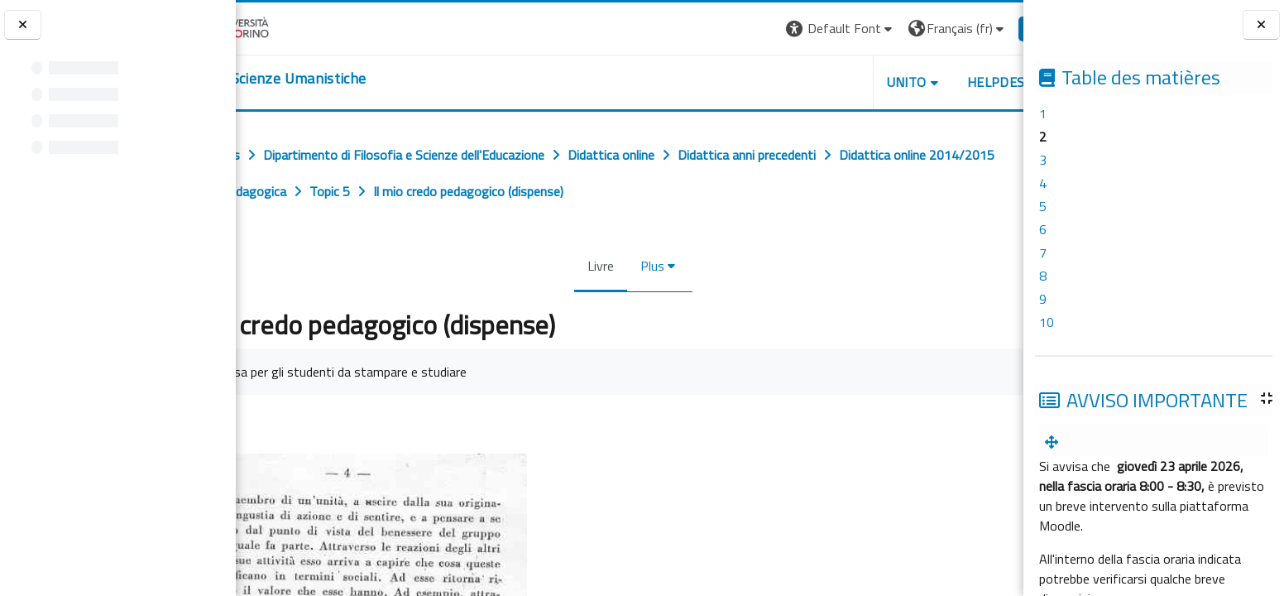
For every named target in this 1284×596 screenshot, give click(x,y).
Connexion (982, 28)
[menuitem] (1054, 442)
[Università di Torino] (287, 26)
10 (1046, 322)
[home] (337, 79)
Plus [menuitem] (649, 266)
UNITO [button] (830, 82)
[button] (764, 28)
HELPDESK (923, 82)
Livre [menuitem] (597, 266)
